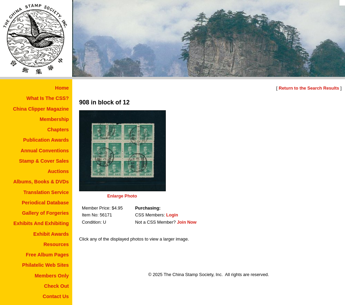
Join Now (186, 222)
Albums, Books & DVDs (41, 181)
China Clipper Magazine (41, 109)
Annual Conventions (45, 150)
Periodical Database (45, 202)
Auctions (58, 171)
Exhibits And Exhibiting (41, 223)
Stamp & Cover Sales (44, 161)
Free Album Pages (47, 254)
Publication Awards (46, 140)
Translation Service (46, 192)
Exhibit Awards (51, 234)
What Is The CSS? (47, 98)
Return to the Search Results (309, 88)
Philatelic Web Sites (45, 265)
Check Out (56, 286)
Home (62, 88)
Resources (56, 244)
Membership (54, 119)
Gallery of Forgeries (45, 213)
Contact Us (56, 296)
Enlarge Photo (122, 196)
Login (172, 214)
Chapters (58, 129)
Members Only (52, 275)
